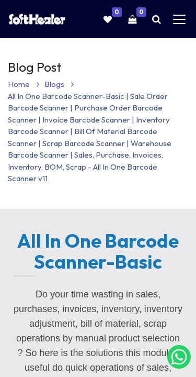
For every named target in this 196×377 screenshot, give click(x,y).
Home (23, 84)
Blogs (59, 84)
